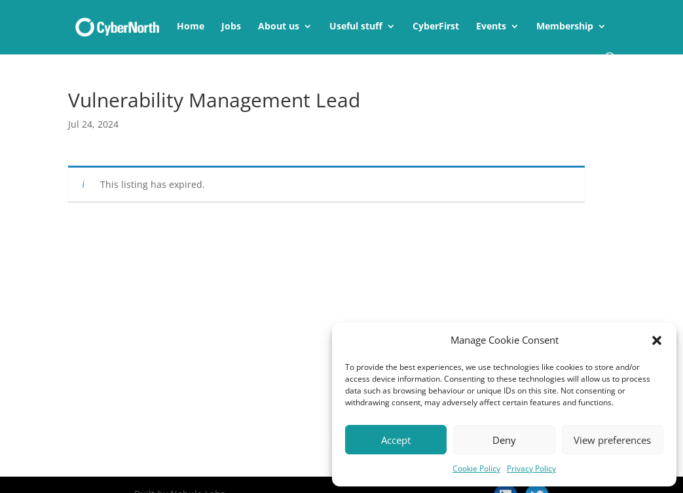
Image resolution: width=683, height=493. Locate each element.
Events (491, 27)
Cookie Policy (476, 468)
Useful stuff (355, 27)
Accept (396, 440)
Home (190, 27)
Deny (504, 440)
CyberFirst (436, 27)
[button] (656, 340)
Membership (564, 27)
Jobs (231, 27)
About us (278, 27)
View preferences (612, 440)
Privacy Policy (531, 468)
